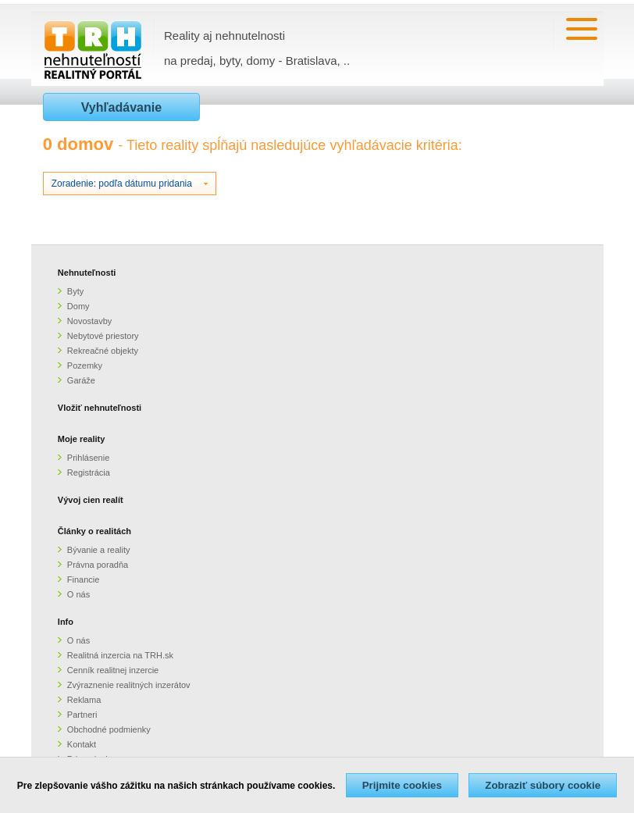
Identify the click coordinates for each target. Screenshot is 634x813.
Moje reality (81, 439)
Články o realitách (94, 531)
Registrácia (88, 472)
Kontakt (81, 744)
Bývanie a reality (98, 549)
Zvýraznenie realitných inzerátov (129, 685)
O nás (78, 594)
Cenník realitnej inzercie (112, 670)
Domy (78, 306)
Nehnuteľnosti (87, 272)
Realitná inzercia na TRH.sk (120, 655)
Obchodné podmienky (109, 729)
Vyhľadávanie (121, 107)
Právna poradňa (97, 564)
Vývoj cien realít (90, 500)
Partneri (82, 714)
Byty (75, 291)
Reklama (84, 699)
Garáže (81, 380)
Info (65, 621)
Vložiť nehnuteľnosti (99, 407)
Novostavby (89, 321)
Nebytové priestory (103, 336)
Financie (83, 579)
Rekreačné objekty (102, 350)
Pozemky (84, 365)
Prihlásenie (88, 457)
